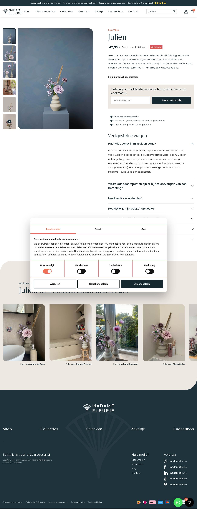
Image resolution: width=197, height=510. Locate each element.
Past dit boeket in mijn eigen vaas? (132, 143)
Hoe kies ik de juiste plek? (125, 198)
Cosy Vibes (113, 29)
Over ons (83, 11)
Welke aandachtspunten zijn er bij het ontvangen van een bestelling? (147, 186)
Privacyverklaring (78, 503)
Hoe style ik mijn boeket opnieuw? (131, 209)
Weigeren (55, 284)
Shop (27, 11)
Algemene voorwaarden (58, 503)
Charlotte (148, 67)
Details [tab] (98, 229)
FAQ (134, 469)
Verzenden (137, 465)
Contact (133, 11)
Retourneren (138, 461)
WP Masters (41, 503)
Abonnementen (45, 11)
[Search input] (159, 11)
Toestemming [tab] (53, 229)
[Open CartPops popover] (189, 502)
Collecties (66, 11)
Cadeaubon (115, 11)
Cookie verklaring (95, 503)
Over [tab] (143, 229)
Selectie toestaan (98, 284)
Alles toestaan (142, 284)
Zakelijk (98, 11)
